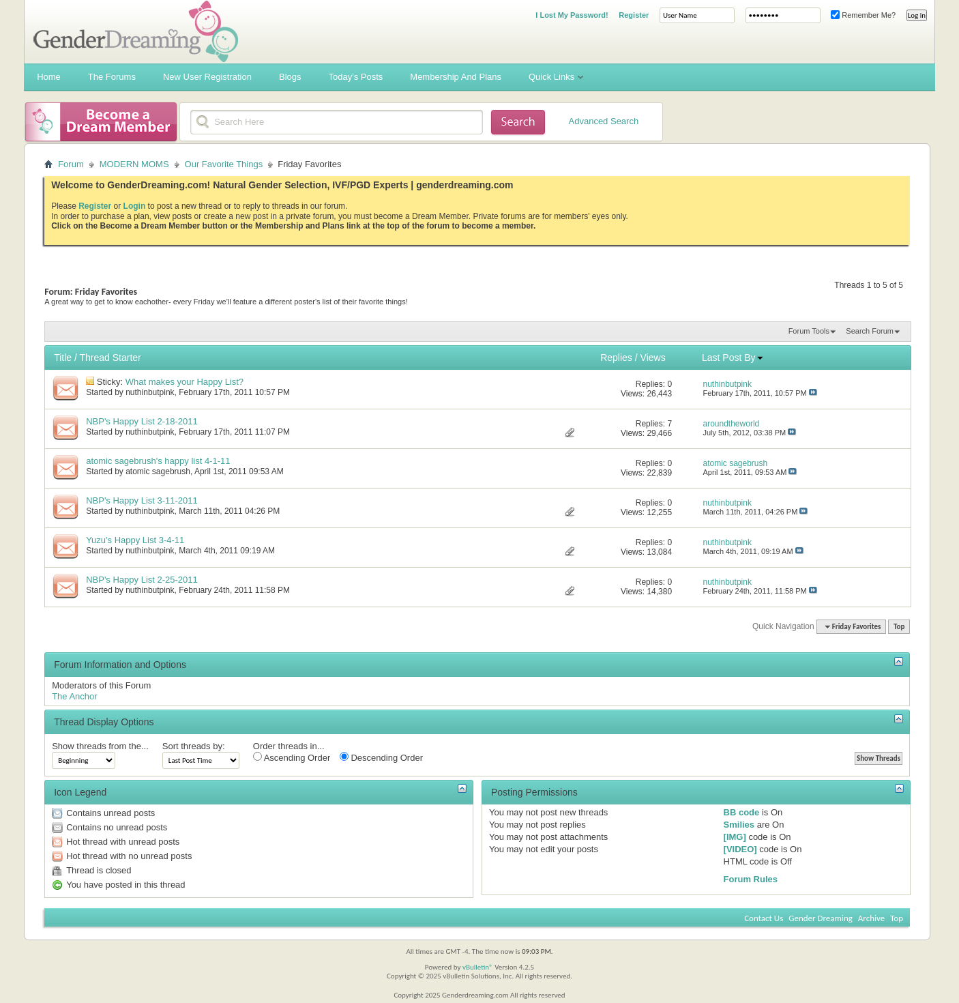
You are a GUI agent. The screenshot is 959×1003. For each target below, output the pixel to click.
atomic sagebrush (158, 471)
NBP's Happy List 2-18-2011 (142, 421)
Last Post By (733, 357)
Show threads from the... (100, 746)
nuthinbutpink (150, 392)
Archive (871, 918)
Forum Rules (751, 879)
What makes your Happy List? (185, 382)
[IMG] (735, 837)
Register (634, 15)
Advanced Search (604, 121)
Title (63, 357)
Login (134, 206)
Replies (616, 357)
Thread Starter (110, 357)
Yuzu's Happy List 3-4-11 (135, 540)
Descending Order (381, 757)
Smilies (739, 824)
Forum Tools (808, 331)
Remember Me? (863, 15)
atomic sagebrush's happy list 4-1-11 (158, 461)
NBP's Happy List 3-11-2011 (142, 500)
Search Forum (870, 331)
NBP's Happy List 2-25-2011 (142, 580)
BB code (742, 812)
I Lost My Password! (571, 15)
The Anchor (75, 696)
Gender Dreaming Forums (135, 31)
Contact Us (763, 918)
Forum (71, 164)
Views (653, 357)
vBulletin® (477, 967)
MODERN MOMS (134, 164)
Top (899, 626)
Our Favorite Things (224, 164)
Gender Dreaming (820, 918)
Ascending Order (291, 757)
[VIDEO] (740, 849)
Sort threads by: (193, 746)
